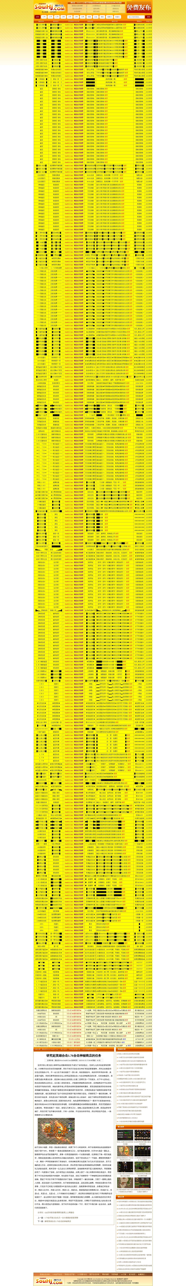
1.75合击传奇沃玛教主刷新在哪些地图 (131, 1121)
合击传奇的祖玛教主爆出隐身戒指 (129, 1111)
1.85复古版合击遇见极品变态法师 (129, 1093)
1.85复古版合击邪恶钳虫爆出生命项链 (125, 1174)
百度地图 (114, 1274)
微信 (72, 1212)
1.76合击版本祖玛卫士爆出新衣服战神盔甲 (132, 1100)
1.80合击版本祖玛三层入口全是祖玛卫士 (132, 1082)
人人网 (68, 1212)
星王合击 (96, 11)
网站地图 (105, 1274)
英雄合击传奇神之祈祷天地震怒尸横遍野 (132, 1269)
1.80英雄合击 (96, 6)
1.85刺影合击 (82, 1274)
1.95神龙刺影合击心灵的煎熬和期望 (130, 1251)
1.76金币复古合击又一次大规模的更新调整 (61, 1218)
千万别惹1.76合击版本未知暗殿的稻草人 (132, 1233)
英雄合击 (116, 8)
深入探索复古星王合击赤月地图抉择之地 (132, 1061)
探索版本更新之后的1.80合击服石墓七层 (132, 1079)
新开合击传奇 (94, 1274)
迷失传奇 (96, 8)
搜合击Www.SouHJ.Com (50, 1049)
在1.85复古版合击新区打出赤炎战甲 (130, 1104)
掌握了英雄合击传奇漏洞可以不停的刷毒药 (133, 1107)
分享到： (41, 1212)
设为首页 (53, 12)
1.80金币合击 (57, 1274)
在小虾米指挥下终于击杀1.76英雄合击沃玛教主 (125, 1190)
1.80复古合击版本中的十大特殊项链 (130, 1068)
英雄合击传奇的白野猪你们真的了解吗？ (142, 1190)
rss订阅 (123, 1274)
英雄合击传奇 (45, 1274)
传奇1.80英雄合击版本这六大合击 (129, 1262)
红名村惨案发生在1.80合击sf (127, 1118)
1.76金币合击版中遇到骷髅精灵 (129, 1072)
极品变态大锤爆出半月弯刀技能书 (129, 1114)
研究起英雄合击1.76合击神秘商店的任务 (125, 1158)
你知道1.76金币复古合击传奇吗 (129, 1075)
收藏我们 (141, 1274)
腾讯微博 (61, 1212)
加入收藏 (45, 12)
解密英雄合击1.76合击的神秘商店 (58, 1221)
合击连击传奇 (77, 8)
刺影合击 (116, 11)
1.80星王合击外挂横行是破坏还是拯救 (131, 1057)
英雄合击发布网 (77, 6)
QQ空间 (48, 1212)
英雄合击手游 (69, 1274)
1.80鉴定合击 (115, 6)
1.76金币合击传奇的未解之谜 (128, 1086)
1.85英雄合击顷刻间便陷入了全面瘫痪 (142, 1158)
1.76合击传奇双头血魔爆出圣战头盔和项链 (132, 1248)
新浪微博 (54, 1212)
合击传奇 (77, 11)
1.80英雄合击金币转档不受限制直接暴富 (132, 1089)
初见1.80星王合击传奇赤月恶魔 (129, 1054)
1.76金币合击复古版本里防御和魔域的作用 (132, 1064)
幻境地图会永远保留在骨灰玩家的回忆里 (132, 1258)
